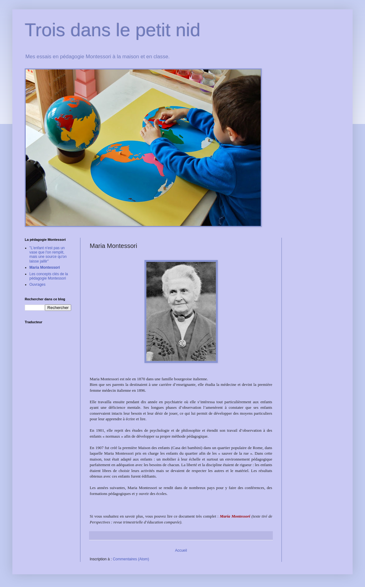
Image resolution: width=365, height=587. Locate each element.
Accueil (181, 550)
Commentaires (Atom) (131, 559)
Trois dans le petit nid (112, 30)
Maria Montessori (44, 267)
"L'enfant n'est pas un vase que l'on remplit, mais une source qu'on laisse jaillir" (48, 254)
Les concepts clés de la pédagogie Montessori (48, 276)
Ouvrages (37, 284)
